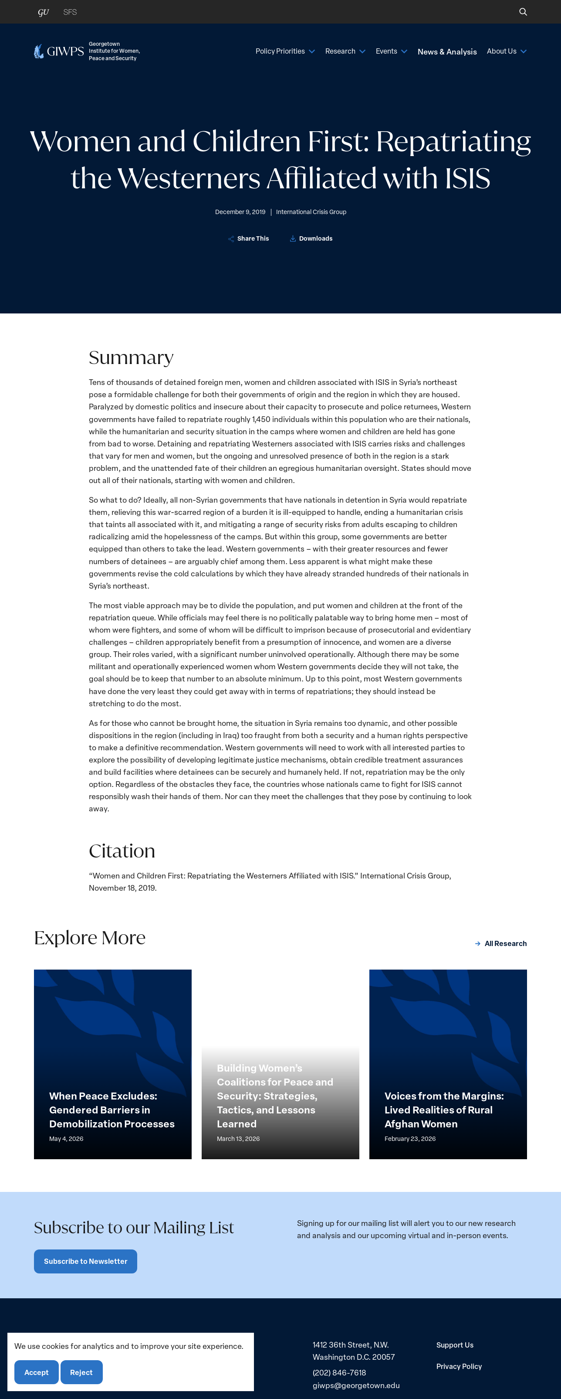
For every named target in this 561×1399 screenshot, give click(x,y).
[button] (517, 11)
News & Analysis (443, 51)
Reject (82, 1372)
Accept (36, 1372)
